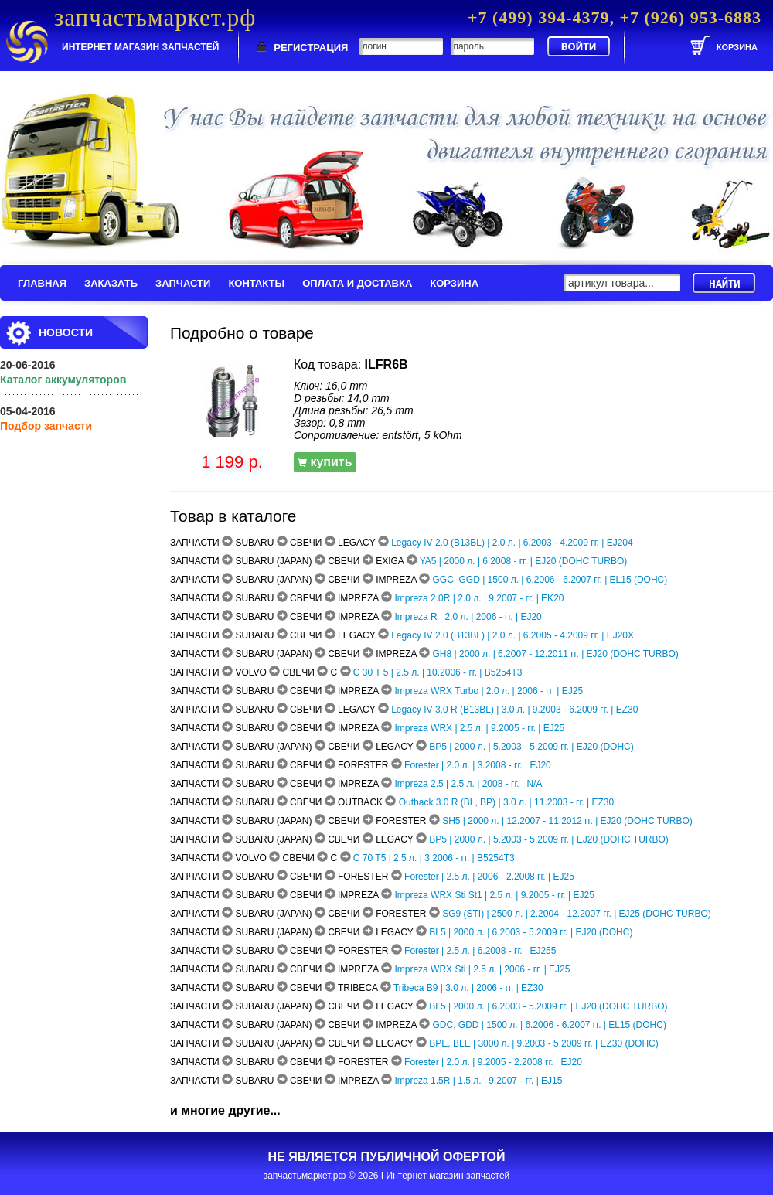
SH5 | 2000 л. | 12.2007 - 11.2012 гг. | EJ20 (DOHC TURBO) (567, 820)
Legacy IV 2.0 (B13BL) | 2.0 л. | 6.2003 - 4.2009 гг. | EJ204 (512, 542)
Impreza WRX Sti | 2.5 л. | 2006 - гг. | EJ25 (482, 969)
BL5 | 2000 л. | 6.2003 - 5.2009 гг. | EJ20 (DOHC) (530, 932)
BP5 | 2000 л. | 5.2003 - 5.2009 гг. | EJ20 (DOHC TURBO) (549, 839)
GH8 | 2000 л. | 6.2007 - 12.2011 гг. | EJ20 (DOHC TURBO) (556, 654)
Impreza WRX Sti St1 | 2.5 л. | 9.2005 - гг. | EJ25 (494, 895)
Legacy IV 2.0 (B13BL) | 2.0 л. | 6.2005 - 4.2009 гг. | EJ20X (512, 635)
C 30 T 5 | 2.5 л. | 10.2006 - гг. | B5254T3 (438, 672)
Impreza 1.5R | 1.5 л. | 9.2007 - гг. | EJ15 (478, 1080)
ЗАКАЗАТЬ (111, 283)
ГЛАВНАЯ (42, 283)
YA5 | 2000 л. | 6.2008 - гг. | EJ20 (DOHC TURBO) (524, 561)
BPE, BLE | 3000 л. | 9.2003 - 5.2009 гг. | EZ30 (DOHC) (543, 1043)
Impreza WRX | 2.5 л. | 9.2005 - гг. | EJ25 (479, 728)
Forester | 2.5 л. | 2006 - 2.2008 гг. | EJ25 (489, 876)
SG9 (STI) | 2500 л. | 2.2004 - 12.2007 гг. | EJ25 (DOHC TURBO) (576, 913)
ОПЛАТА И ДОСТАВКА (357, 283)
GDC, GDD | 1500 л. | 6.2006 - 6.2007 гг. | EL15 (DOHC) (549, 1025)
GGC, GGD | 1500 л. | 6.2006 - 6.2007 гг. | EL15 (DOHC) (550, 579)
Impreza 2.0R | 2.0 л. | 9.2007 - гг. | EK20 (479, 598)
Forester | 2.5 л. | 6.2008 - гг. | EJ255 (480, 950)
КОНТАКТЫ (256, 283)
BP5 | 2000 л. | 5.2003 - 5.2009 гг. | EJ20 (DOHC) (531, 746)
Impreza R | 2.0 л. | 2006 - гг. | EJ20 (467, 616)
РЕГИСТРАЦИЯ (311, 47)
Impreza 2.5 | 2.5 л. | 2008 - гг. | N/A (468, 783)
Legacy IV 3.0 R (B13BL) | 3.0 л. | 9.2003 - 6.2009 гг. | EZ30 (514, 709)
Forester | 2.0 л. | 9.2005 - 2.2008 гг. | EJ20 (493, 1062)
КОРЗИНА (454, 283)
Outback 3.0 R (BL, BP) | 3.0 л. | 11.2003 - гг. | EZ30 (506, 802)
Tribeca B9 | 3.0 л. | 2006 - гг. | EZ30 (468, 987)
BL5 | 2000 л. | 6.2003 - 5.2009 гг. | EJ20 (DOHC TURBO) (548, 1006)
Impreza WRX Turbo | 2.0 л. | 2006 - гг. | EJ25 (488, 691)
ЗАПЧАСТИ (182, 283)
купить (325, 461)
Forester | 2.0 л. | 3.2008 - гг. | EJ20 (477, 765)
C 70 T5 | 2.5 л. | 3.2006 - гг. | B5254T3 (434, 858)
